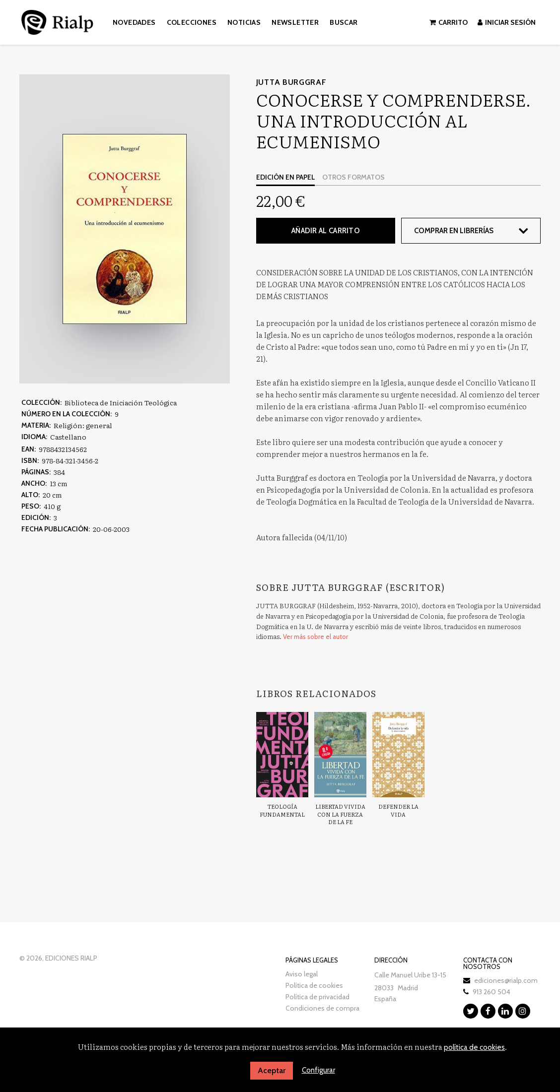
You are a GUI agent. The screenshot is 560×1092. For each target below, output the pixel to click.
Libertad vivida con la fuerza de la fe (340, 814)
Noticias (244, 22)
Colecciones (191, 22)
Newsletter (295, 22)
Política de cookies (314, 985)
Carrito (448, 22)
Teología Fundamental (282, 810)
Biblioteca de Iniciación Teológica (121, 402)
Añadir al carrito (325, 230)
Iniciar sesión (507, 22)
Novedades (134, 22)
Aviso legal (301, 973)
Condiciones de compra (322, 1008)
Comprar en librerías (453, 230)
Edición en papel (285, 177)
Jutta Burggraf (291, 82)
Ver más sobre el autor (315, 637)
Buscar (343, 22)
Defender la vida (398, 810)
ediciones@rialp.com (506, 980)
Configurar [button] (318, 1070)
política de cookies (474, 1047)
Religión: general (83, 425)
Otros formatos (353, 177)
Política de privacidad (317, 996)
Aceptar (271, 1070)
